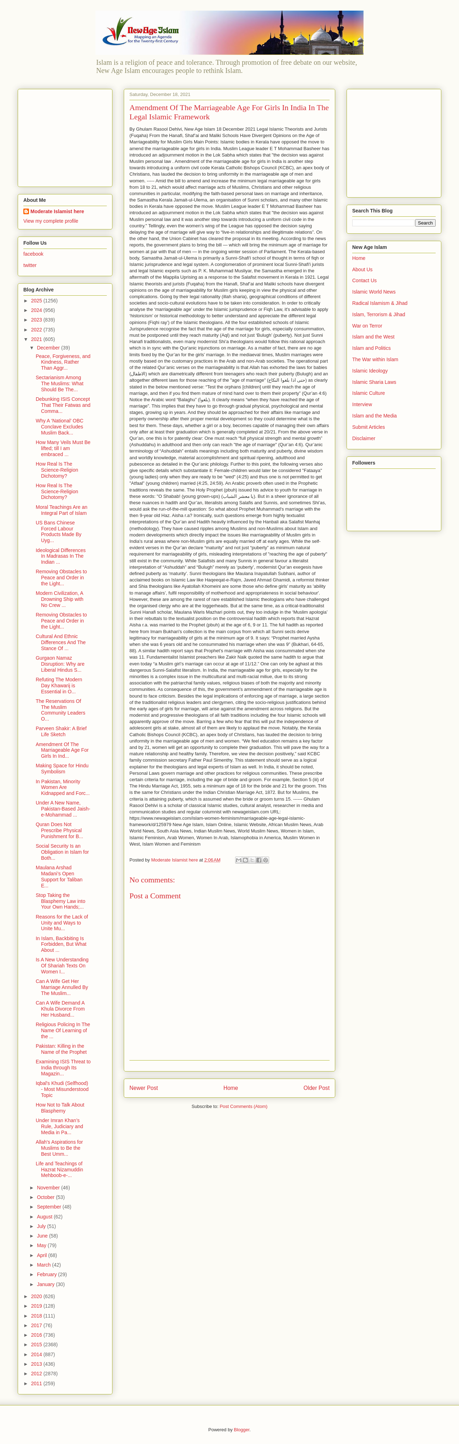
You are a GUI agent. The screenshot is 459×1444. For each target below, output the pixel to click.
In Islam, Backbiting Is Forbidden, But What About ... (61, 944)
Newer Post (143, 1088)
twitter (29, 265)
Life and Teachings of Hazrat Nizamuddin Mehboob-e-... (59, 1169)
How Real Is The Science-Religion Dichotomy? (57, 470)
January (46, 1284)
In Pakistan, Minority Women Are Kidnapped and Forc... (63, 787)
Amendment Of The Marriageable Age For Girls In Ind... (62, 750)
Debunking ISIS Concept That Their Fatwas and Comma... (63, 405)
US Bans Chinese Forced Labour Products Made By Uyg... (58, 531)
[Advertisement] (67, 136)
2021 (37, 339)
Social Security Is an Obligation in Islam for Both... (62, 852)
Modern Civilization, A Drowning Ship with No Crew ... (59, 599)
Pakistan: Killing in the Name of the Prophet (61, 1049)
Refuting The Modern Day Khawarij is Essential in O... (59, 685)
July (42, 1226)
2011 (37, 1383)
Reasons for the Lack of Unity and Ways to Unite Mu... (62, 923)
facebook (33, 254)
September (49, 1207)
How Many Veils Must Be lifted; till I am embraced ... (63, 448)
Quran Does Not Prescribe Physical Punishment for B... (59, 830)
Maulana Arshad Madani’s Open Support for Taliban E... (59, 876)
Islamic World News (374, 292)
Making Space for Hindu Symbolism (62, 768)
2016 (37, 1335)
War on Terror (367, 326)
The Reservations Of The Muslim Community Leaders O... (60, 710)
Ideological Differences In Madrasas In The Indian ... (61, 556)
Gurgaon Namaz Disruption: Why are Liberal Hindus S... (60, 664)
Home (230, 1088)
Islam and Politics (371, 348)
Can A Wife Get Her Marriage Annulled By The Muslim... (62, 987)
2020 (37, 1296)
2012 (37, 1373)
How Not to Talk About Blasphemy (60, 1108)
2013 (37, 1364)
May (42, 1245)
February (47, 1274)
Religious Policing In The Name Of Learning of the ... (63, 1030)
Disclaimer (363, 438)
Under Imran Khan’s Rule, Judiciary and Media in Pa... (59, 1126)
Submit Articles (368, 427)
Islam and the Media (374, 416)
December (49, 348)
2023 (37, 320)
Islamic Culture (368, 393)
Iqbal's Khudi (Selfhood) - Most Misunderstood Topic (62, 1089)
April (42, 1255)
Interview (362, 404)
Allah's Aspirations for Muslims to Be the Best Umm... (59, 1148)
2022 (37, 329)
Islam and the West (373, 337)
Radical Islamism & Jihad (379, 303)
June (43, 1236)
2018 (37, 1316)
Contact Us (364, 280)
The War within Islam (375, 359)
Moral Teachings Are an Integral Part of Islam (61, 510)
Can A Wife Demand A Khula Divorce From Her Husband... (60, 1009)
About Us (362, 269)
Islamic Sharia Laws (374, 382)
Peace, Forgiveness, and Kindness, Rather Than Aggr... (63, 362)
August (45, 1217)
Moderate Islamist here (57, 211)
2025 (37, 300)
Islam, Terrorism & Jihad (378, 314)
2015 (37, 1344)
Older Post (316, 1088)
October (46, 1197)
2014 (37, 1354)
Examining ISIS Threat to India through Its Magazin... (63, 1067)
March (44, 1265)
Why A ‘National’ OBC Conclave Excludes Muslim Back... (59, 427)
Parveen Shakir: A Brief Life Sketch (61, 731)
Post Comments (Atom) (243, 1106)
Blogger (241, 1429)
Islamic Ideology (370, 371)
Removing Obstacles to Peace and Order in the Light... (61, 577)
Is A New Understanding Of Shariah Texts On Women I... (62, 965)
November (49, 1187)
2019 (37, 1306)
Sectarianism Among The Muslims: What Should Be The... (59, 383)
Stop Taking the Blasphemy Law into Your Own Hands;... (60, 901)
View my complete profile (50, 221)
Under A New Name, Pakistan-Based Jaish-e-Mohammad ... (63, 809)
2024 (37, 310)
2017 (37, 1325)
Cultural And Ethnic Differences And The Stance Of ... (61, 642)
